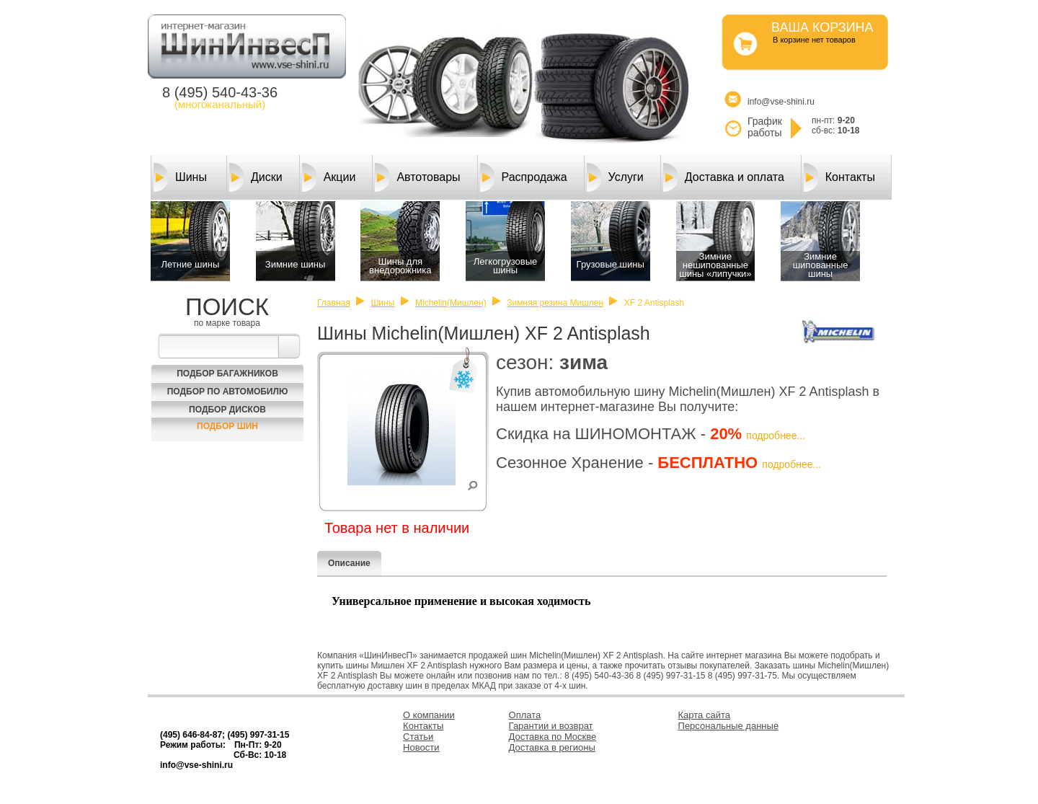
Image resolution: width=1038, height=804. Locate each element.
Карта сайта (704, 715)
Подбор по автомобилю (227, 391)
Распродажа (523, 177)
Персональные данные (728, 725)
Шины (180, 177)
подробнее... (775, 435)
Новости (421, 747)
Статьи (418, 736)
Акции (329, 177)
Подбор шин (227, 426)
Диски (256, 177)
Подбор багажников (227, 373)
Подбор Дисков (227, 410)
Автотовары (417, 177)
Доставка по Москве (553, 736)
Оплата (525, 715)
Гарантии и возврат (551, 725)
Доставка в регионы (552, 747)
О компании (429, 715)
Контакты (839, 177)
